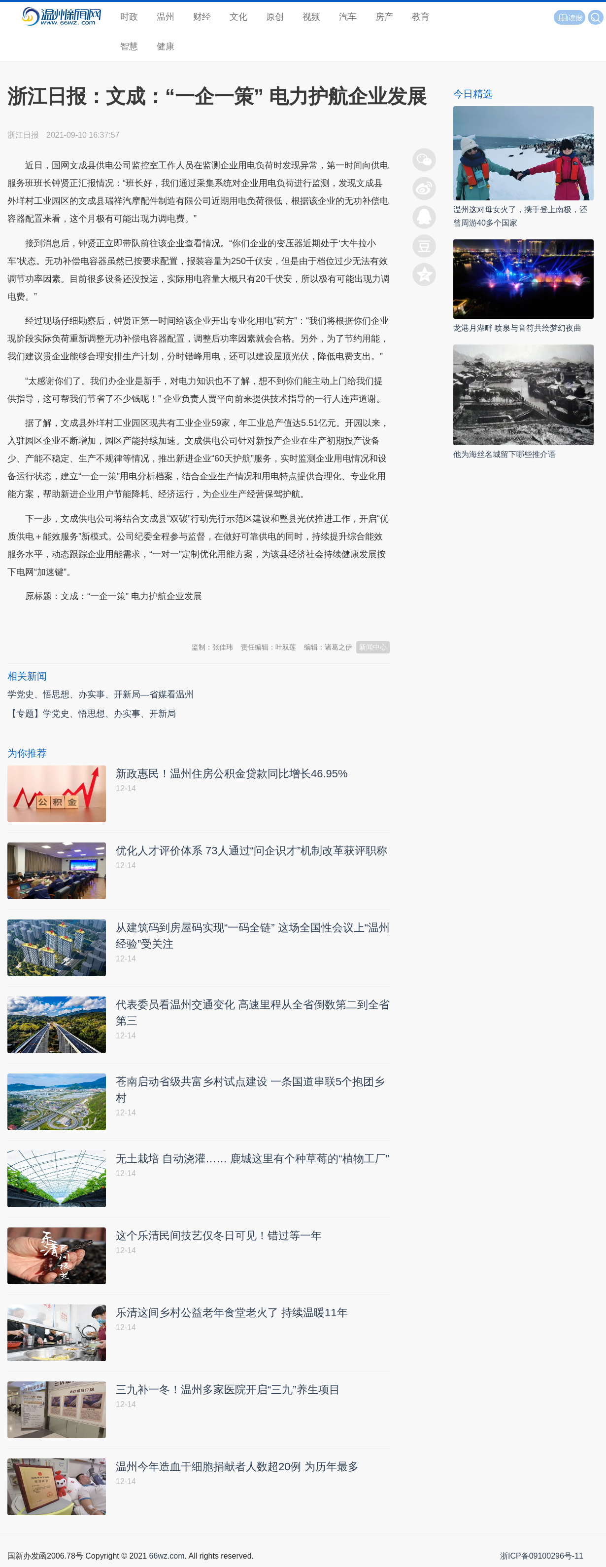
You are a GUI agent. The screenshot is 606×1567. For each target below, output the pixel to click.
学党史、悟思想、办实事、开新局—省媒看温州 (100, 694)
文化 (238, 17)
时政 (129, 17)
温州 (165, 17)
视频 (311, 17)
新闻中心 (373, 647)
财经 (202, 17)
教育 (421, 17)
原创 (275, 17)
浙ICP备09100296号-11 (541, 1556)
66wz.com (166, 1556)
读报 (569, 18)
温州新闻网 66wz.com (95, 621)
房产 (384, 17)
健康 (165, 46)
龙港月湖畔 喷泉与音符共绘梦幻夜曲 (517, 328)
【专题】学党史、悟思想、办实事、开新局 (91, 714)
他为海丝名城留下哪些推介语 (504, 454)
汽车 (348, 17)
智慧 (129, 46)
